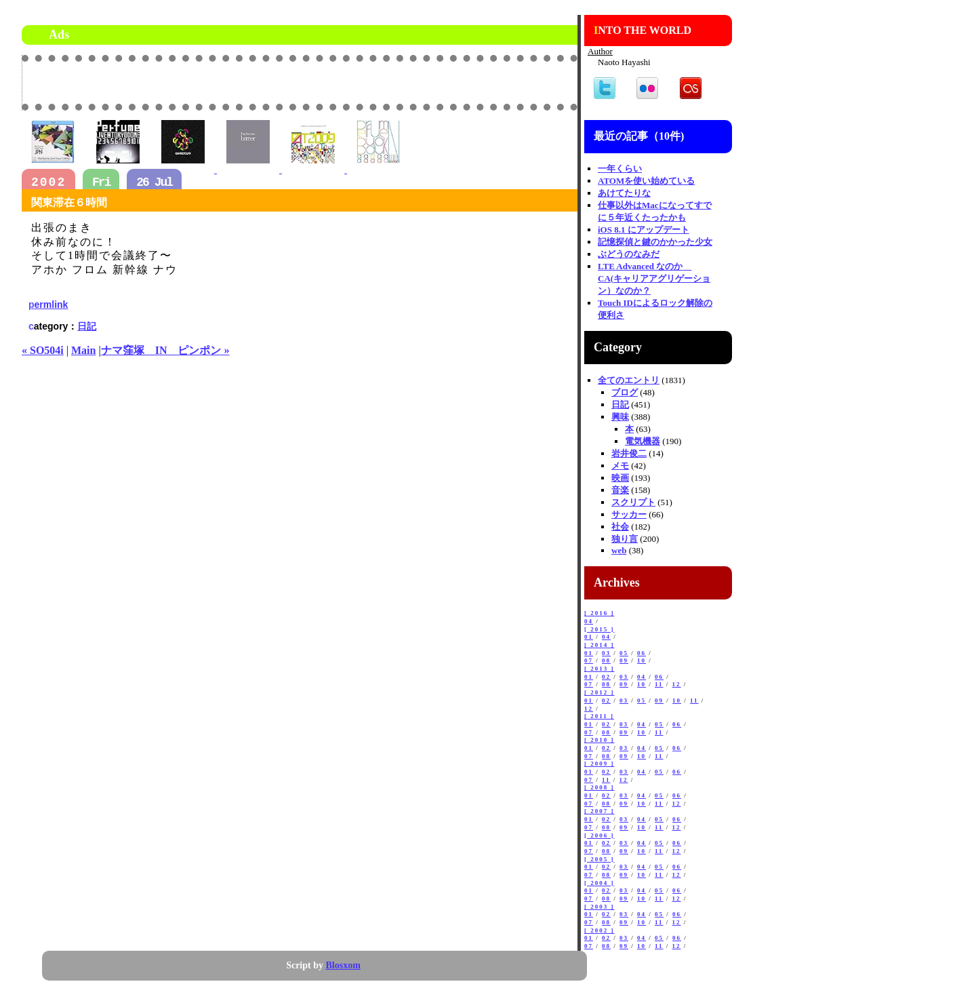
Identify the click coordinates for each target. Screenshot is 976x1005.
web (618, 550)
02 (606, 676)
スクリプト (633, 502)
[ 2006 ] (599, 835)
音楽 (620, 490)
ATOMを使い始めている (646, 181)
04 (588, 621)
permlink (48, 304)
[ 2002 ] (599, 930)
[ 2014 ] (599, 645)
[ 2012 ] (599, 692)
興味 (620, 417)
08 (606, 660)
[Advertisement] (418, 82)
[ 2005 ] (599, 859)
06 (641, 653)
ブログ (624, 392)
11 (659, 684)
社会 (620, 526)
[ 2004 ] (599, 883)
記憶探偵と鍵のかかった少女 (655, 242)
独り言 (624, 539)
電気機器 (642, 441)
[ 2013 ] (599, 668)
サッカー (629, 514)
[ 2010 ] (599, 739)
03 (606, 653)
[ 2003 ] (599, 906)
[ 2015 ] (599, 629)
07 (588, 660)
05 (623, 653)
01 (588, 636)
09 (623, 660)
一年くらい (620, 168)
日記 (86, 326)
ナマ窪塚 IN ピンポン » (165, 350)
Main (83, 350)
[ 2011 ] (599, 716)
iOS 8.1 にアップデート (643, 229)
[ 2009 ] (599, 763)
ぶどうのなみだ (628, 254)
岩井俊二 (629, 453)
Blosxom (343, 965)
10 (641, 660)
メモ (620, 465)
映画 (620, 478)
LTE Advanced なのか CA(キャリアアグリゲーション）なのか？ (654, 278)
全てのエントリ (628, 380)
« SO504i (43, 350)
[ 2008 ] (599, 787)
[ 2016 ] (599, 613)
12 (676, 684)
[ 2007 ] (599, 811)
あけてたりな (624, 193)
